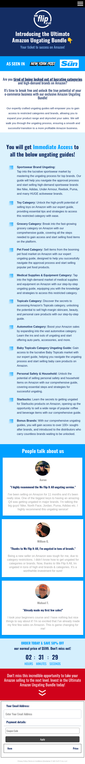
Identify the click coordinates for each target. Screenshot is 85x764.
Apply (42, 739)
